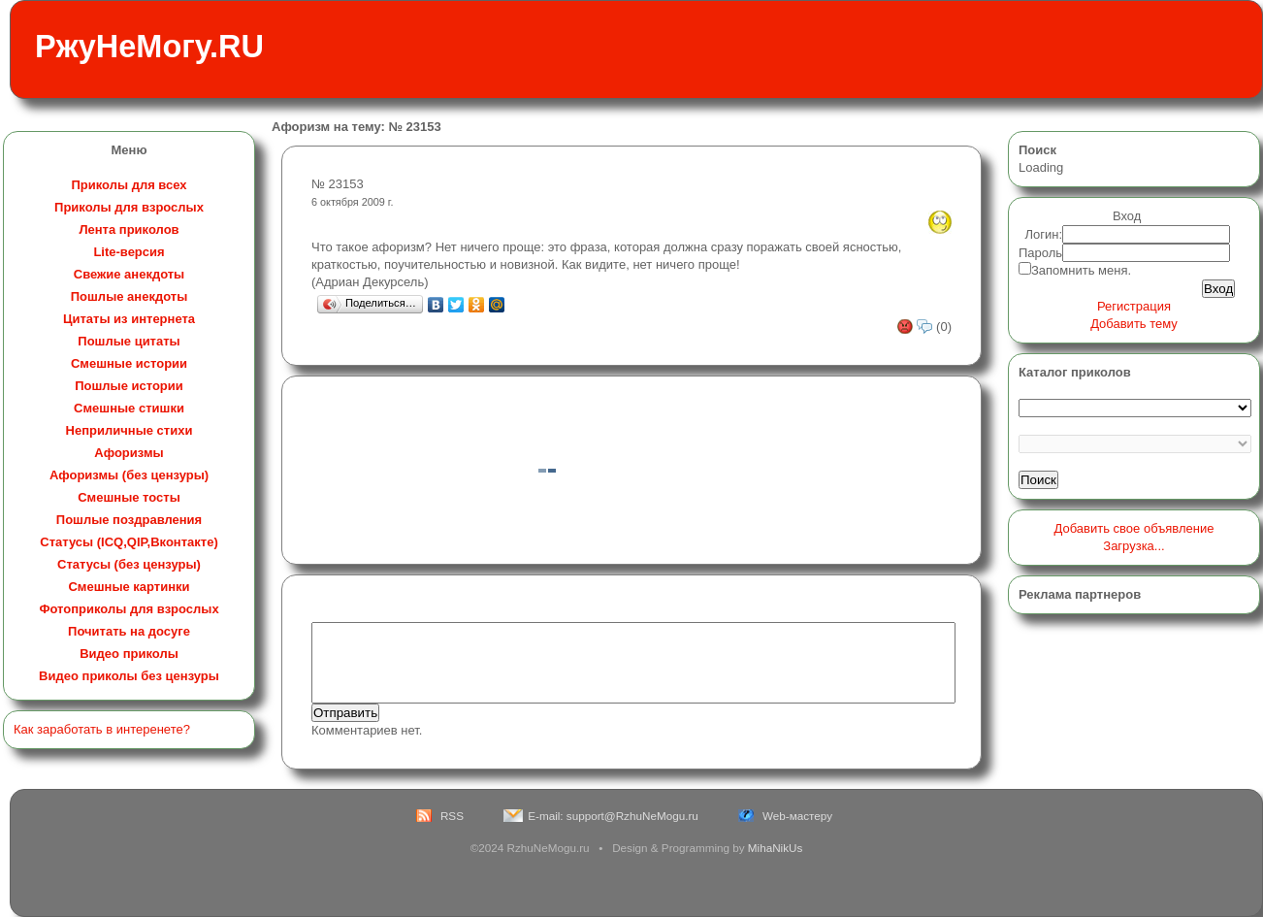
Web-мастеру (797, 815)
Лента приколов (128, 229)
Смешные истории (129, 363)
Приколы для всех (128, 185)
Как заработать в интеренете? (102, 729)
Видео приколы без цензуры (129, 676)
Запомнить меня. (1081, 270)
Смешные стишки (129, 408)
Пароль (1040, 253)
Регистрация (1134, 306)
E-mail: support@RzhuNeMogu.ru (613, 815)
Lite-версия (128, 252)
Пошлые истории (129, 385)
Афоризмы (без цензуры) (129, 475)
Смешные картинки (128, 586)
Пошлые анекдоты (129, 296)
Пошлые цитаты (128, 341)
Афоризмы (128, 452)
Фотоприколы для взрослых (128, 609)
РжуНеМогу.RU (149, 46)
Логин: (1044, 234)
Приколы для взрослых (129, 207)
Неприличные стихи (129, 430)
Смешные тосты (129, 497)
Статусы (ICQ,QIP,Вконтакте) (128, 542)
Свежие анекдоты (129, 274)
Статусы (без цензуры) (129, 564)
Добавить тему (1134, 323)
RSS (452, 815)
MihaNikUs (775, 847)
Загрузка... (1133, 546)
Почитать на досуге (129, 631)
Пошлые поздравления (129, 519)
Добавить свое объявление (1134, 528)
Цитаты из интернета (129, 318)
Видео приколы (129, 653)
